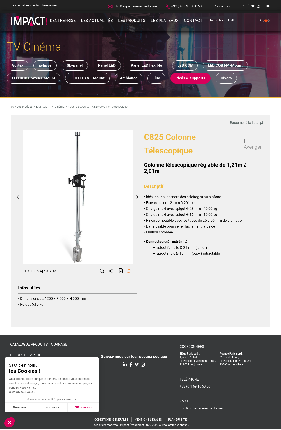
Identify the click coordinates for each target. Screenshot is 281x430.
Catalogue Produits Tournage (38, 346)
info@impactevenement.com (132, 6)
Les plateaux (165, 20)
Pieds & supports (199, 79)
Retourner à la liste (246, 124)
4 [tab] (34, 272)
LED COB (195, 65)
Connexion (222, 6)
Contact (193, 20)
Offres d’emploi (25, 356)
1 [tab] (25, 272)
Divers (236, 79)
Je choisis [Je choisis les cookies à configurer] (52, 407)
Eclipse (47, 65)
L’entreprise (63, 20)
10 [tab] (54, 272)
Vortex (18, 65)
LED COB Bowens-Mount (34, 79)
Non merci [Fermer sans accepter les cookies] (20, 407)
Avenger (253, 148)
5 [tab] (38, 272)
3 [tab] (31, 272)
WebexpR (183, 426)
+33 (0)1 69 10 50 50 (184, 6)
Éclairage (41, 107)
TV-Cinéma (57, 107)
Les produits (131, 20)
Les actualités (97, 20)
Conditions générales (111, 420)
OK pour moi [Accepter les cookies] (83, 407)
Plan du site (177, 420)
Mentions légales (148, 420)
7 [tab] (44, 272)
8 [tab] (47, 272)
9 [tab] (50, 272)
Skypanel (79, 65)
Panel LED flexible (155, 65)
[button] (9, 422)
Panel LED (113, 65)
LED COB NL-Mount (90, 79)
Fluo (163, 79)
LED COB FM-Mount (237, 65)
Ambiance (133, 79)
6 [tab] (41, 272)
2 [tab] (28, 272)
